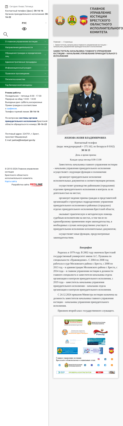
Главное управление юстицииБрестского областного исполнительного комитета (106, 20)
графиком (12, 108)
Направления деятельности (19, 47)
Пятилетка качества (15, 79)
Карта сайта (11, 181)
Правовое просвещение (17, 73)
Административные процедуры (21, 62)
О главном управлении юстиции (21, 41)
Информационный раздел (18, 68)
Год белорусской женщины (18, 85)
